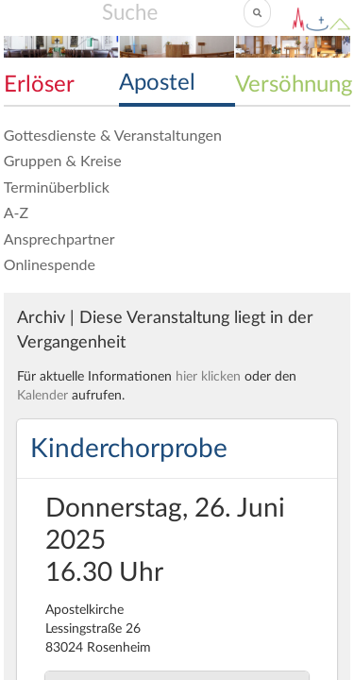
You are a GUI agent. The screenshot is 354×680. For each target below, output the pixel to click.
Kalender (42, 395)
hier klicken (208, 376)
